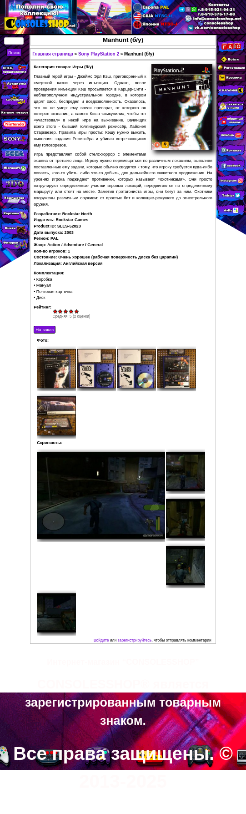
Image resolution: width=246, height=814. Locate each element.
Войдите (101, 640)
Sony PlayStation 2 (98, 53)
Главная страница (52, 53)
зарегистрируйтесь (135, 640)
